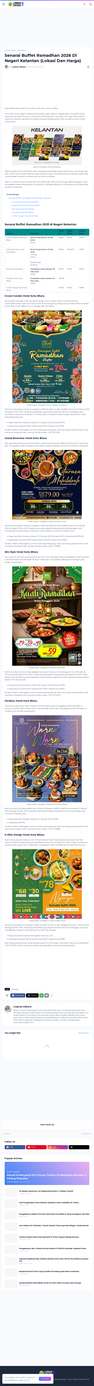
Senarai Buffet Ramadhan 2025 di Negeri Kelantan (30, 198)
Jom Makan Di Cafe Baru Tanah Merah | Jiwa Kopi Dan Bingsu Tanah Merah (54, 1225)
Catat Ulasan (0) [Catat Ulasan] (47, 1125)
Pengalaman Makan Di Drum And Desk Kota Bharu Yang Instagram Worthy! (54, 1214)
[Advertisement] (47, 27)
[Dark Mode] (85, 4)
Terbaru (7, 1134)
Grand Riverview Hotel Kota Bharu (26, 205)
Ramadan (22, 50)
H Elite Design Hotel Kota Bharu (25, 216)
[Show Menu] (3, 4)
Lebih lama (85, 1134)
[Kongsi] (87, 67)
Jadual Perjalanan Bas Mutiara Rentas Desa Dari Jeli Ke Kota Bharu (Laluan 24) (53, 1260)
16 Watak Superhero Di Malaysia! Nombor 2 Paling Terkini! (46, 1191)
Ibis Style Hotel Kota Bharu (23, 209)
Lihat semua (83, 1033)
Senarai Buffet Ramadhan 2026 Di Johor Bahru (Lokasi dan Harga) (50, 1283)
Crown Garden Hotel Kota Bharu (25, 202)
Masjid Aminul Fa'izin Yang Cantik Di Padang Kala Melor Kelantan (49, 1271)
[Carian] (90, 4)
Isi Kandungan (12, 194)
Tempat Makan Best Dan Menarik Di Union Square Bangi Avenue (49, 1237)
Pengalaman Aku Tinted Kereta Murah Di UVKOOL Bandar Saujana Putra (52, 1248)
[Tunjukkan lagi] (52, 995)
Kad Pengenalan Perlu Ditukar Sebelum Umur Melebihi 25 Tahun (49, 1202)
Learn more (23, 1380)
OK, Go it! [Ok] (45, 1379)
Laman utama (10, 50)
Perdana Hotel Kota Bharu (23, 212)
